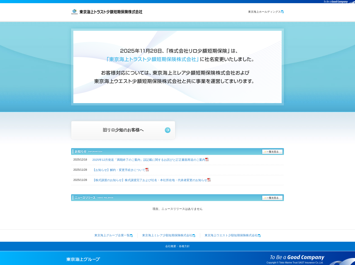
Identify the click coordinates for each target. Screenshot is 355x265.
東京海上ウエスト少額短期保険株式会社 (233, 235)
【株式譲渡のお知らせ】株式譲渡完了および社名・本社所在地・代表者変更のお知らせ (149, 180)
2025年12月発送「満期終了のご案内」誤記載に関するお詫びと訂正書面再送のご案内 (148, 159)
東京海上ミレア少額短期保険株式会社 (168, 235)
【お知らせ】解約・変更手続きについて (118, 170)
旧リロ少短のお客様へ (123, 130)
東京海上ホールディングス (266, 11)
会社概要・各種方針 (177, 246)
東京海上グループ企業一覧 (113, 235)
